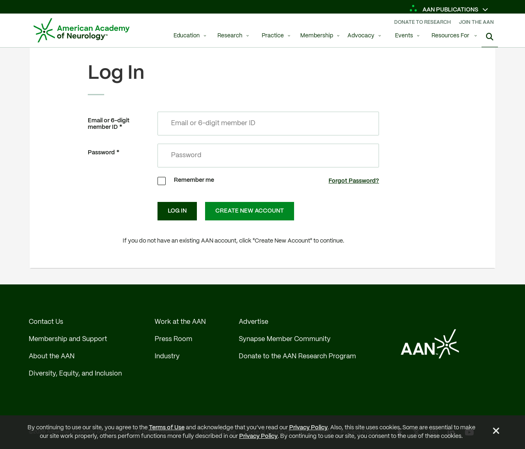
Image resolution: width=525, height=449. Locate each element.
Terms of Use (167, 428)
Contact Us (46, 322)
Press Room (173, 339)
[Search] (490, 37)
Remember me (194, 180)
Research (229, 36)
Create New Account (249, 211)
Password (101, 153)
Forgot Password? (354, 181)
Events (404, 36)
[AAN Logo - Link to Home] (81, 30)
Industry (167, 356)
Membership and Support (68, 339)
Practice (273, 36)
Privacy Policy (308, 428)
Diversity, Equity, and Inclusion (75, 374)
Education (186, 36)
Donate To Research (422, 22)
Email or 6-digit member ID (109, 124)
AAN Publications (444, 10)
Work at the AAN (180, 322)
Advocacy (360, 36)
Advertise (253, 322)
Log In (177, 211)
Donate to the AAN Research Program (297, 356)
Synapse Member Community (285, 339)
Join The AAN (476, 22)
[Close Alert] (496, 432)
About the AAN (52, 356)
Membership (316, 36)
